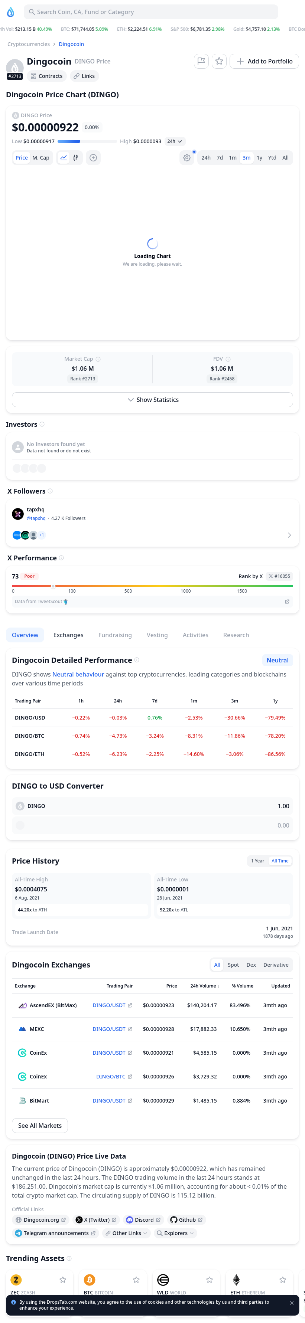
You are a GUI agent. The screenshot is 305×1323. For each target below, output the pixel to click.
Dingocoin (71, 44)
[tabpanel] (152, 252)
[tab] (21, 158)
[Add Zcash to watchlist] (63, 1280)
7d (220, 157)
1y (259, 157)
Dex (251, 964)
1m (233, 157)
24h (206, 157)
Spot (233, 964)
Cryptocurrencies (28, 44)
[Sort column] (50, 986)
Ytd (272, 157)
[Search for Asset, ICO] (151, 11)
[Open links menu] (126, 1233)
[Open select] (175, 141)
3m (246, 157)
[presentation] (40, 1220)
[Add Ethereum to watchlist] (283, 1280)
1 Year (257, 861)
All (285, 157)
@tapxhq (36, 518)
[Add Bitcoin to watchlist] (136, 1280)
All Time (280, 861)
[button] (152, 29)
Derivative (276, 964)
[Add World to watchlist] (209, 1280)
